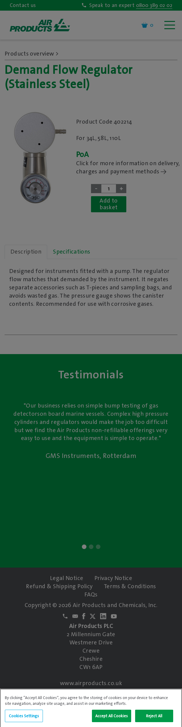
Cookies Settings (24, 718)
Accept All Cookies (111, 718)
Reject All (154, 718)
